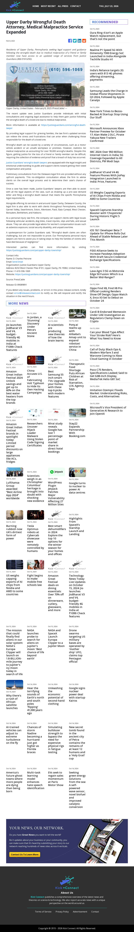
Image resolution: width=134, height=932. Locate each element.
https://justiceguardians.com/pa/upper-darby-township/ (33, 250)
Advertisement (80, 911)
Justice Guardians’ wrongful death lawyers (26, 162)
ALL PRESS (63, 6)
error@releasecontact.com (27, 293)
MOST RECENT (48, 6)
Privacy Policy (62, 911)
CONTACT (75, 6)
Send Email (17, 261)
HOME (36, 6)
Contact (95, 911)
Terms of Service (43, 911)
